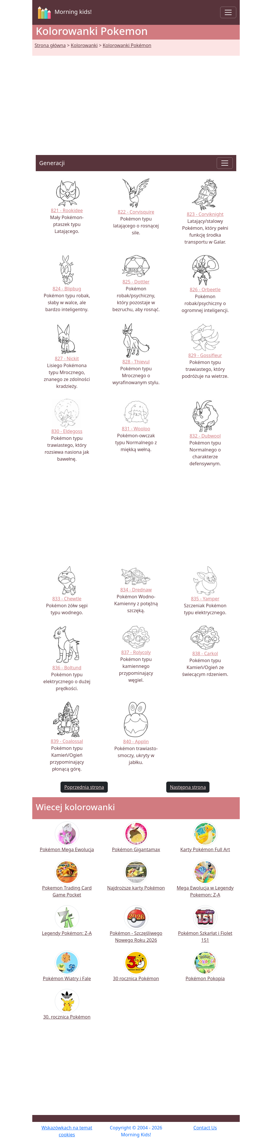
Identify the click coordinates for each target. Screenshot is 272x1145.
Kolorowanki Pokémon (127, 45)
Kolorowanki (84, 45)
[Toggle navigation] (228, 12)
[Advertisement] (136, 98)
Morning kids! (64, 12)
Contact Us (205, 1128)
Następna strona (188, 787)
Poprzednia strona (84, 787)
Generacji (52, 163)
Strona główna (50, 45)
